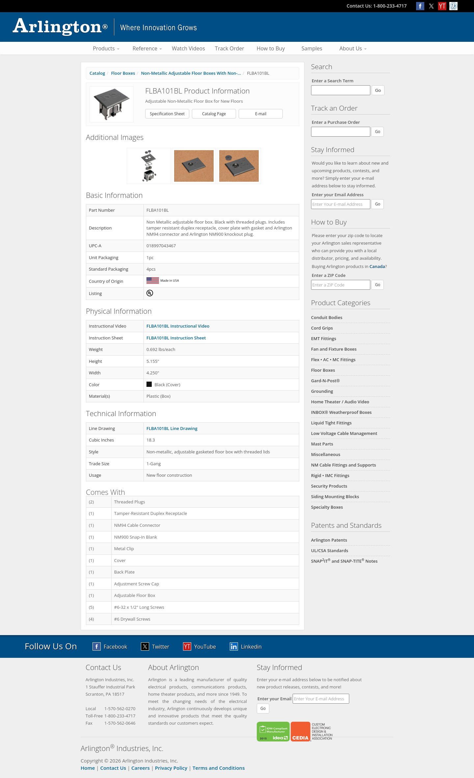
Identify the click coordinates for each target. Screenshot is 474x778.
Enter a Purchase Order (336, 122)
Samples (312, 48)
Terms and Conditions (219, 768)
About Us (353, 48)
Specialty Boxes (327, 507)
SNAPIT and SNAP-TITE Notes (344, 561)
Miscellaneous (325, 454)
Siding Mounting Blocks (335, 496)
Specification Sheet (167, 114)
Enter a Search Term (333, 81)
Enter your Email (274, 699)
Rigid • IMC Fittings (330, 475)
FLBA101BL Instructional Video (177, 326)
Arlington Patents (329, 540)
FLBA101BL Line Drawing (172, 428)
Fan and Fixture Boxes (333, 349)
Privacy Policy (171, 768)
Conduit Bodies (326, 317)
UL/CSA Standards (329, 550)
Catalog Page (214, 114)
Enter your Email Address (338, 195)
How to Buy (271, 48)
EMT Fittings (323, 338)
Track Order (229, 48)
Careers (140, 768)
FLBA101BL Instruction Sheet (176, 338)
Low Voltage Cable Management (344, 433)
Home (88, 768)
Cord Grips (322, 328)
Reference (147, 48)
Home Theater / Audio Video (340, 402)
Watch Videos (188, 48)
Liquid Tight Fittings (331, 423)
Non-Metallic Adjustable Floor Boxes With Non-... (191, 73)
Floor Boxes (323, 370)
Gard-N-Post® (325, 381)
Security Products (329, 486)
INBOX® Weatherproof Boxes (341, 412)
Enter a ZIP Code (329, 275)
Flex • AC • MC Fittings (333, 359)
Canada (377, 266)
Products (106, 48)
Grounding (322, 391)
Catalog (97, 73)
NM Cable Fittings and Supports (343, 465)
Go (377, 204)
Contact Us (113, 768)
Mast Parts (322, 444)
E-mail (260, 114)
